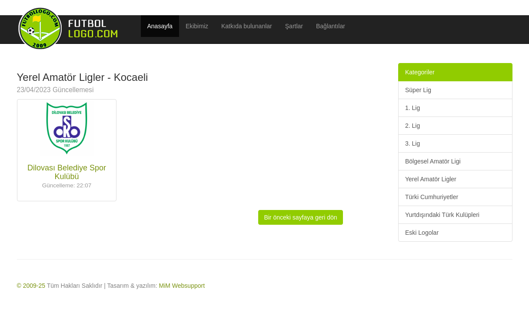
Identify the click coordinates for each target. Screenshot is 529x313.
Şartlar (294, 26)
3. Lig (412, 143)
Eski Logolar (422, 232)
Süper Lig (418, 90)
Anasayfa (160, 26)
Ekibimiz (197, 26)
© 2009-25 (31, 285)
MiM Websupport (182, 285)
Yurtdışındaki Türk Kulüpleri (442, 214)
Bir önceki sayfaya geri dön (300, 217)
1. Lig (412, 107)
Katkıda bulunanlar (246, 26)
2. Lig (412, 125)
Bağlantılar (330, 26)
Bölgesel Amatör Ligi (433, 161)
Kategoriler (420, 72)
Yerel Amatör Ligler (430, 179)
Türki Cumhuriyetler (431, 196)
